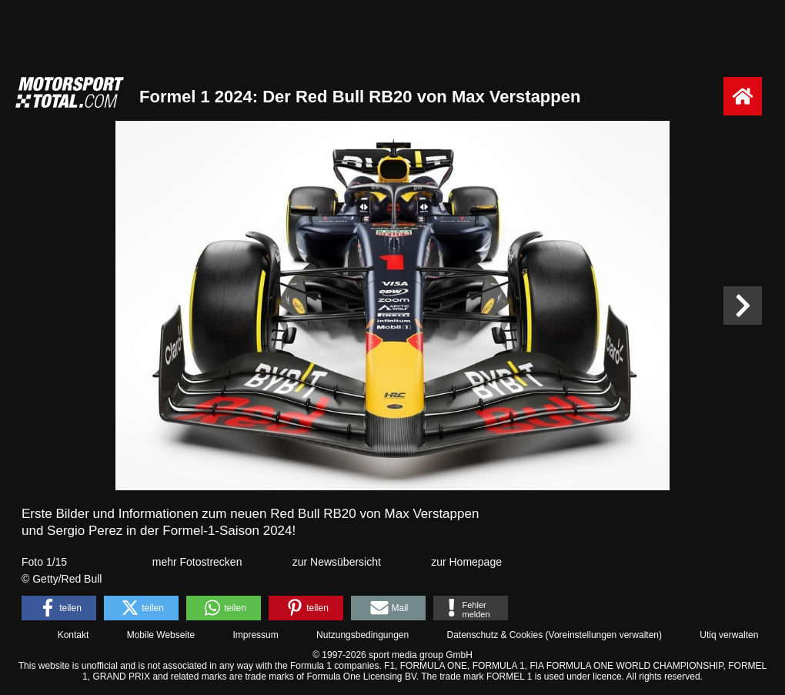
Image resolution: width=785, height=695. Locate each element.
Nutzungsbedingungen (362, 635)
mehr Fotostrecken (197, 562)
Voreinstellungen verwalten (604, 635)
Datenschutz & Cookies (494, 635)
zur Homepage (466, 562)
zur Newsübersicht (336, 562)
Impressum (255, 635)
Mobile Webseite (161, 635)
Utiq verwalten (729, 635)
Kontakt (73, 635)
